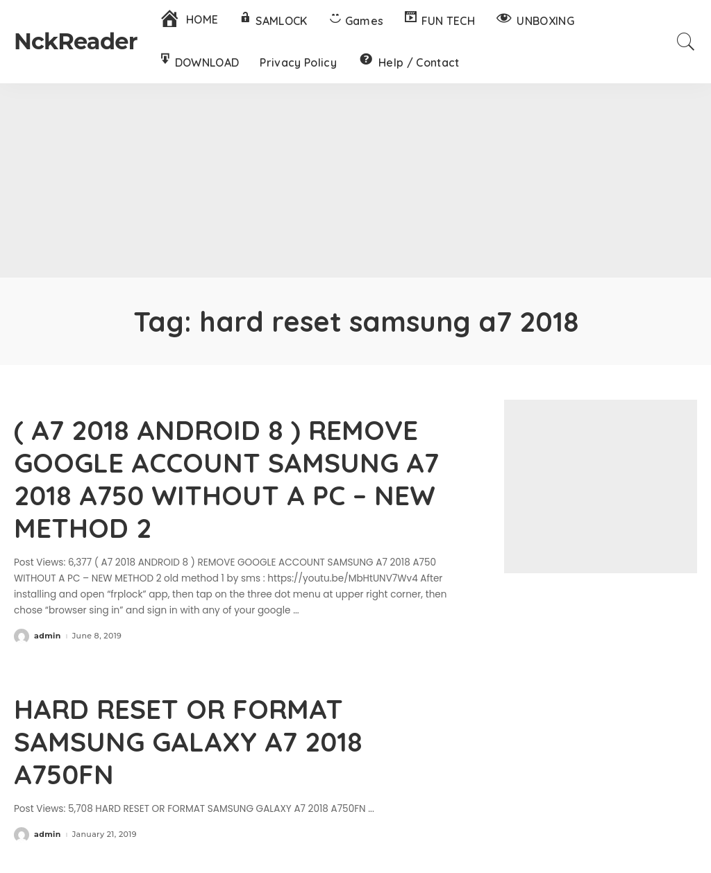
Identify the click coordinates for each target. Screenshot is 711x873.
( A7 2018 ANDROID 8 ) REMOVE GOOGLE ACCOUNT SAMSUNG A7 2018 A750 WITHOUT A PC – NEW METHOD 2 (233, 477)
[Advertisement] (355, 180)
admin (47, 634)
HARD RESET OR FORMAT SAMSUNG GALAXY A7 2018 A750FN (194, 737)
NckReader (75, 41)
